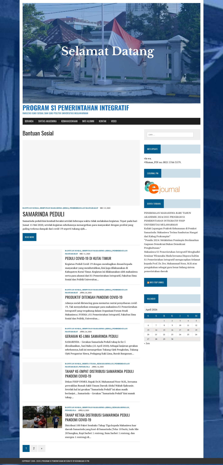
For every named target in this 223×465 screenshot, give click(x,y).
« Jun (147, 344)
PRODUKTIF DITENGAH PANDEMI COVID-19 (93, 298)
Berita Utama (89, 365)
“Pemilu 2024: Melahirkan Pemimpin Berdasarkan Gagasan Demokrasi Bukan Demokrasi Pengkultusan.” (171, 244)
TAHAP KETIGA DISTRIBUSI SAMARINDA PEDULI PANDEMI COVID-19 (96, 418)
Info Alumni (88, 122)
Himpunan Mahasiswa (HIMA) (53, 209)
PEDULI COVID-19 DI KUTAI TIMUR (87, 259)
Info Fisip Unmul (157, 282)
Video (113, 122)
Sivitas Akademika (47, 122)
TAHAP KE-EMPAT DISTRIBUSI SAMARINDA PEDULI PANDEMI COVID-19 (98, 374)
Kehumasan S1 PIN (82, 462)
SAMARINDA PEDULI (43, 215)
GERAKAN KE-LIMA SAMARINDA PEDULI (91, 337)
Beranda (28, 122)
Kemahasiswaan (69, 122)
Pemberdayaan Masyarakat (83, 209)
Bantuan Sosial (30, 209)
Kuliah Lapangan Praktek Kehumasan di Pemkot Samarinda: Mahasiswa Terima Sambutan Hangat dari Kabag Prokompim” (171, 233)
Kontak (102, 122)
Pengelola (83, 368)
